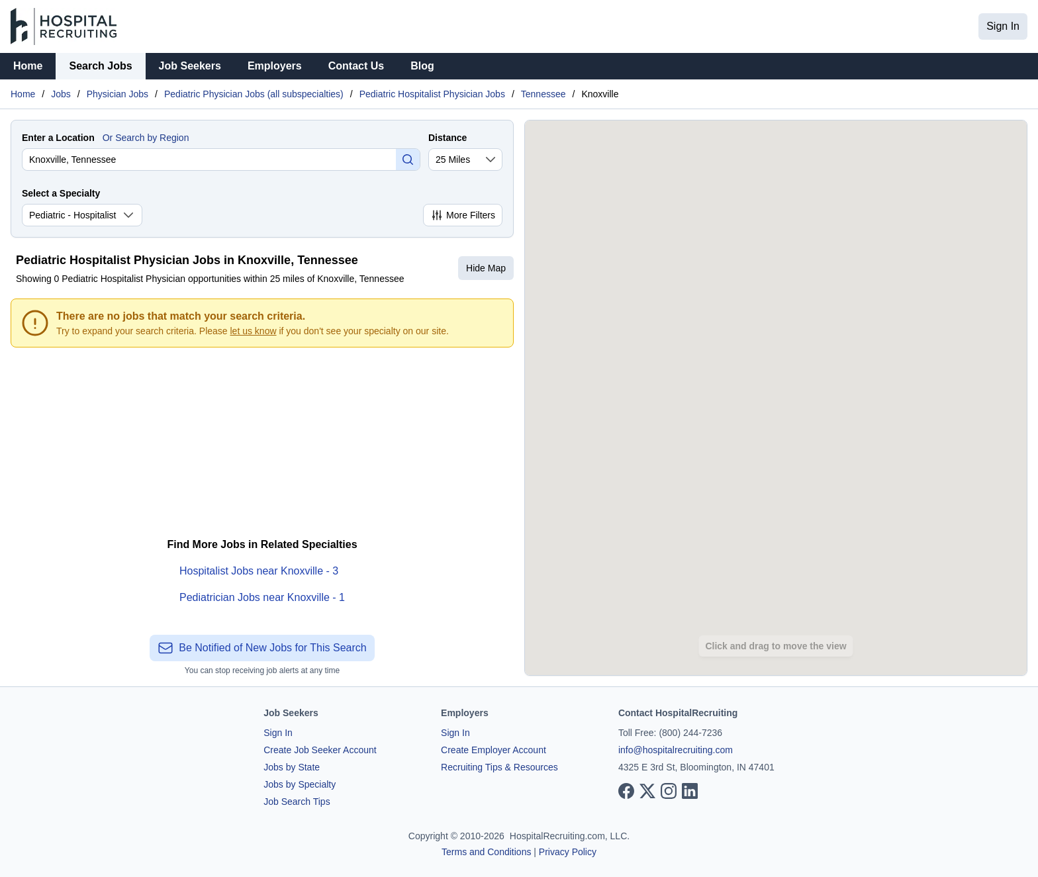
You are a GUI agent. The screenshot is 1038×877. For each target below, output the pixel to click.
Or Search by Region (146, 137)
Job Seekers (190, 65)
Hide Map (486, 268)
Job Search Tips (296, 801)
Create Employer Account (493, 750)
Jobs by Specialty (299, 784)
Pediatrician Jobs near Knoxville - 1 (262, 597)
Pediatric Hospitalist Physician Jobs (432, 94)
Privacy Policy (567, 852)
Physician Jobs (117, 94)
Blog (422, 65)
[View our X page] (647, 791)
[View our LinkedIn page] (690, 791)
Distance (447, 137)
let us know (253, 331)
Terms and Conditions (486, 852)
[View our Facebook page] (626, 791)
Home (27, 65)
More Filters (462, 215)
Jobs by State (291, 767)
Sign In (1002, 26)
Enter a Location (58, 137)
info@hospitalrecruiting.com (675, 750)
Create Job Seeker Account (319, 750)
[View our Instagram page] (669, 791)
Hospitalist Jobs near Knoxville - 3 (258, 571)
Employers (275, 65)
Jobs (61, 94)
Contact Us (356, 65)
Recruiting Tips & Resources (499, 767)
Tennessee (543, 94)
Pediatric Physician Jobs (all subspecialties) (254, 94)
